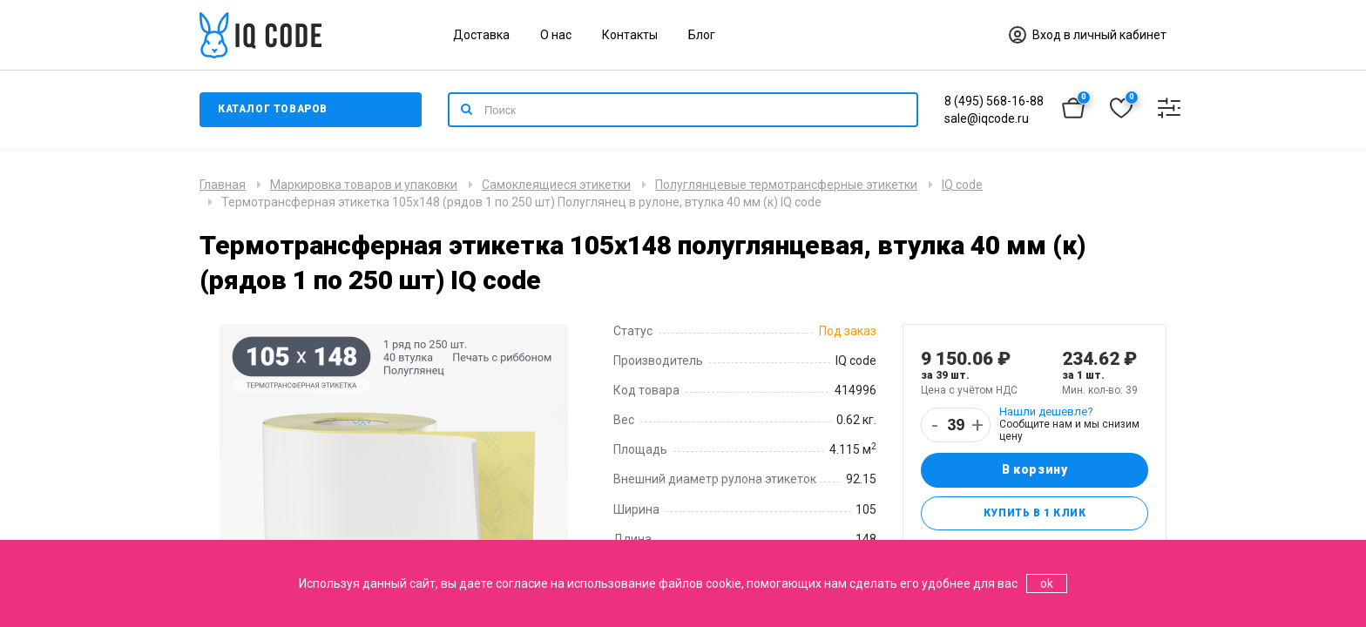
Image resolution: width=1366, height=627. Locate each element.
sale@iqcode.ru (986, 118)
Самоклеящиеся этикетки (556, 185)
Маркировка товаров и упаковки (363, 185)
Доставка (481, 35)
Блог (701, 35)
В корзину (1034, 470)
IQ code (962, 185)
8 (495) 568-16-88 (994, 101)
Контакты (630, 35)
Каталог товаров (273, 110)
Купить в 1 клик (1034, 514)
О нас (555, 35)
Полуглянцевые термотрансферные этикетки (786, 185)
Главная (222, 185)
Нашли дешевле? (1046, 411)
